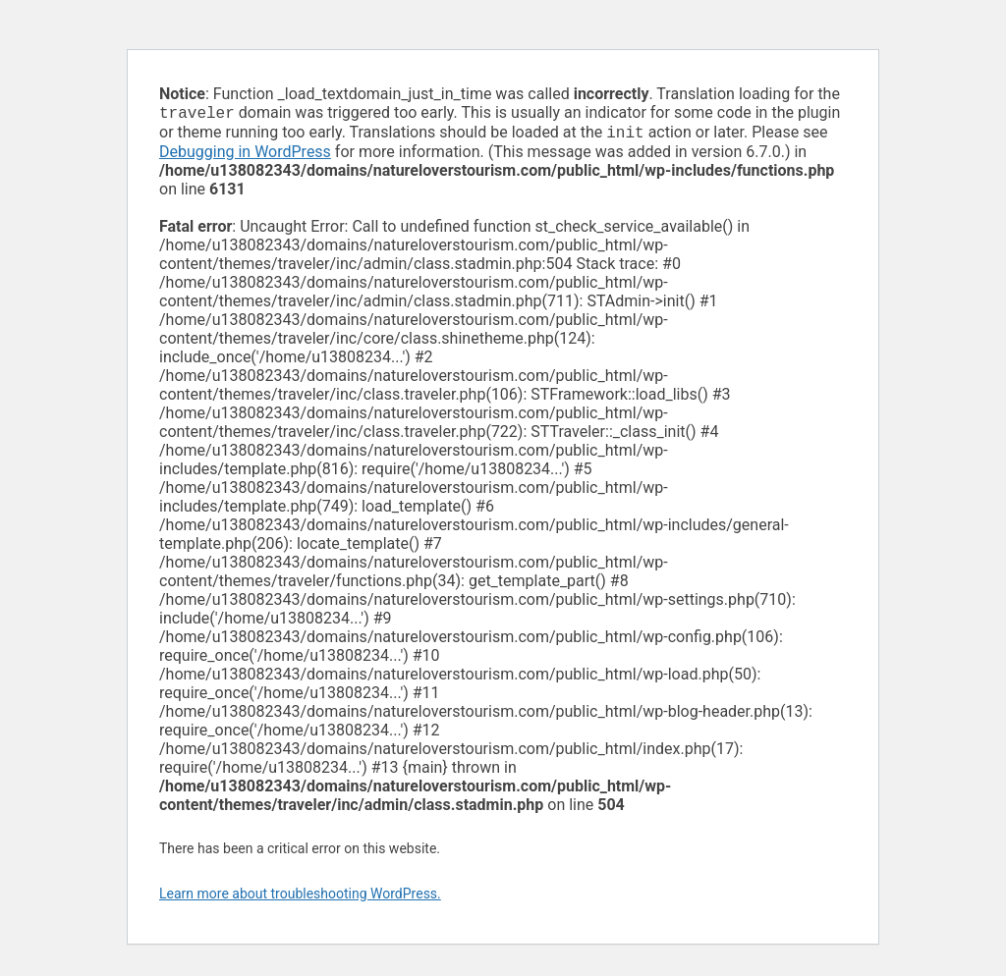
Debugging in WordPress (245, 155)
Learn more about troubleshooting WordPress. (300, 897)
